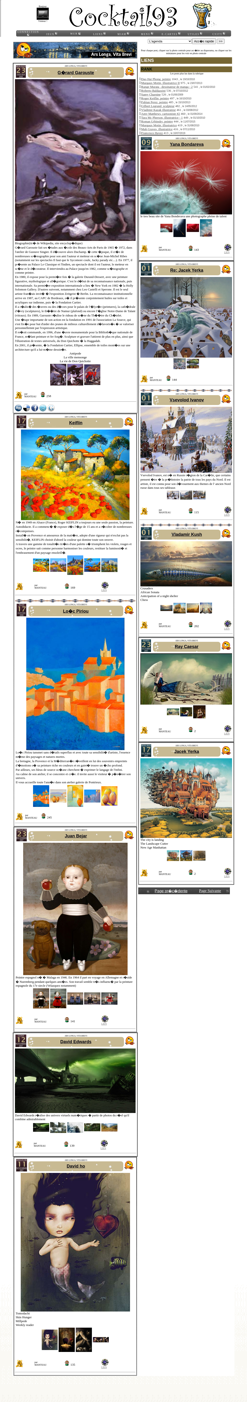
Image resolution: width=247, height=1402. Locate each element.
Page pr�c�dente (171, 891)
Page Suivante (210, 891)
